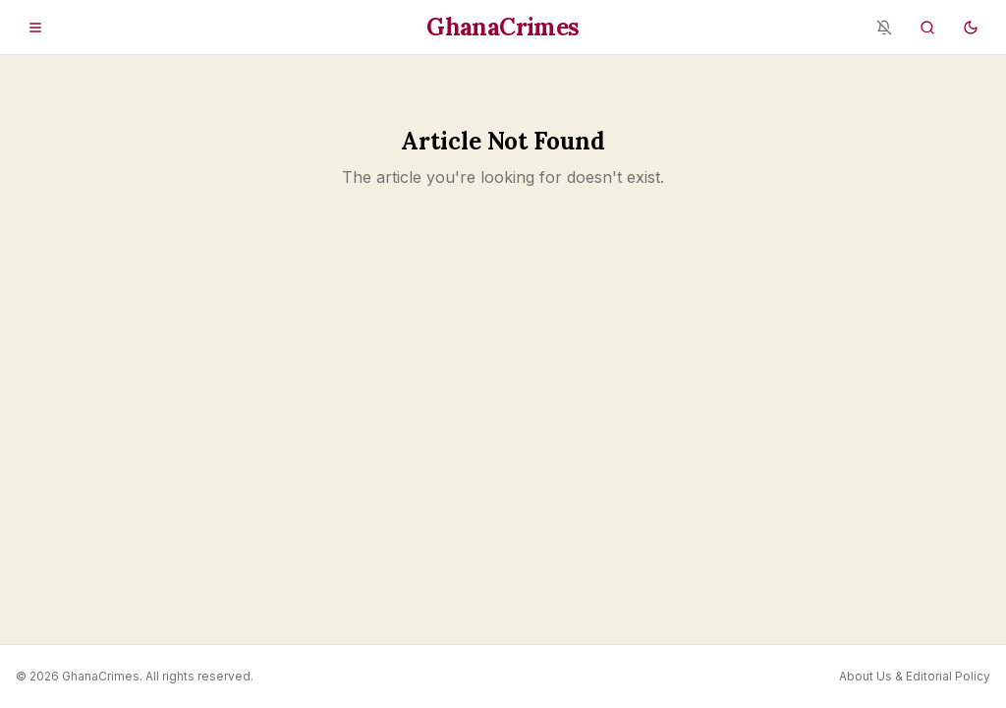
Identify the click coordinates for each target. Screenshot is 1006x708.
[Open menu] (35, 27)
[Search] (927, 27)
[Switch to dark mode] (970, 27)
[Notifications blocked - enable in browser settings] (884, 27)
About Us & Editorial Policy (914, 676)
